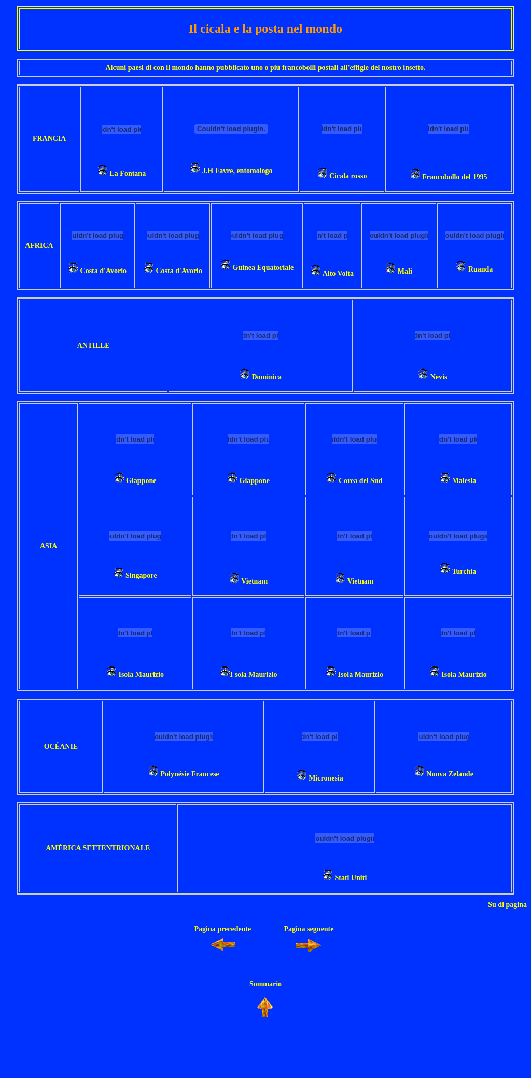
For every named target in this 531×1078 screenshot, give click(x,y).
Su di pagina (507, 905)
